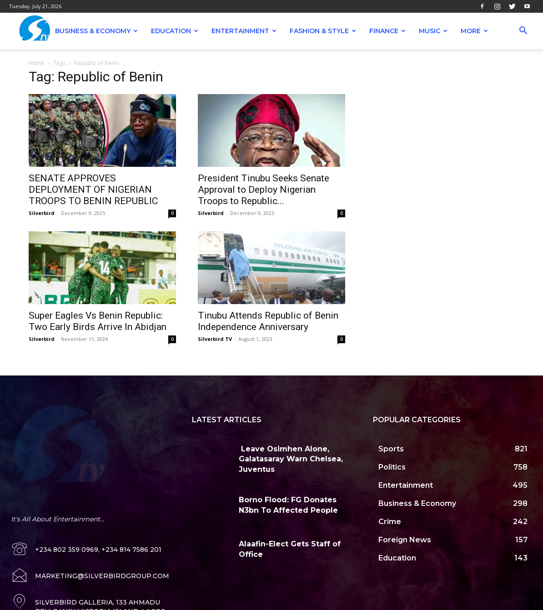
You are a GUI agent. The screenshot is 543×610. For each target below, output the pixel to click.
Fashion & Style (323, 31)
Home (37, 63)
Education (174, 31)
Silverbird (42, 213)
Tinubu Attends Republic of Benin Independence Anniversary (268, 321)
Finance (387, 31)
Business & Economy (96, 31)
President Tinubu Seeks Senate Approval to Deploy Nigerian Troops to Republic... (263, 189)
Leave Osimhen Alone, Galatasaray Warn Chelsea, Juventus (291, 459)
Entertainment (244, 31)
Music (433, 31)
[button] (523, 31)
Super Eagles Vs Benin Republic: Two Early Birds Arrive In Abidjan (97, 321)
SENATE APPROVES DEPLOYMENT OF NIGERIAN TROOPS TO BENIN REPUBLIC (93, 189)
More (474, 31)
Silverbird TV (215, 338)
